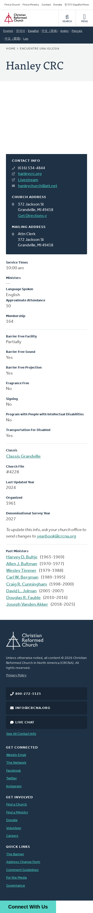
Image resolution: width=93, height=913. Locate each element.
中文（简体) (49, 31)
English (8, 31)
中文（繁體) (12, 38)
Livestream (28, 180)
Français (77, 31)
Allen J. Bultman (21, 564)
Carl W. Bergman (22, 577)
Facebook (13, 771)
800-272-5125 (28, 694)
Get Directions (31, 216)
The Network (16, 763)
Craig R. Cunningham (26, 584)
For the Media (16, 878)
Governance (15, 886)
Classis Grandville (23, 456)
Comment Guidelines (22, 870)
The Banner (15, 854)
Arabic (64, 31)
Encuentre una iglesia (40, 48)
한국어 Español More (76, 4)
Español (33, 31)
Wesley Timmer (21, 570)
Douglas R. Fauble (23, 597)
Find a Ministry (31, 4)
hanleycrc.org (30, 174)
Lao (25, 38)
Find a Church (12, 4)
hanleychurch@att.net (37, 186)
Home (11, 48)
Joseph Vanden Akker (27, 604)
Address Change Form (23, 862)
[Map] (46, 123)
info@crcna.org (32, 708)
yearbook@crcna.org (56, 536)
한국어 (20, 31)
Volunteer (13, 828)
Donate (57, 4)
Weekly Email (16, 755)
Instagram (14, 786)
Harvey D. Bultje (21, 557)
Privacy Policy (16, 675)
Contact (46, 4)
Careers (12, 836)
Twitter (11, 778)
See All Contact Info (21, 734)
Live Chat (24, 722)
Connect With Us (28, 907)
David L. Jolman (21, 591)
